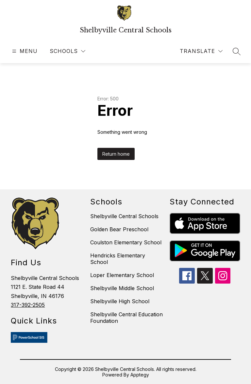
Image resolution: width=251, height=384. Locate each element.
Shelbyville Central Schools (124, 216)
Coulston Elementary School (125, 242)
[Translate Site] (201, 51)
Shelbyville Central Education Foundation (126, 317)
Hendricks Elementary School (117, 258)
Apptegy (139, 374)
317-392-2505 (28, 305)
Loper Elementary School (122, 275)
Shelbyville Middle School (122, 288)
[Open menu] (24, 51)
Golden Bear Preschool (119, 229)
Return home (116, 154)
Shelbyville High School (119, 301)
